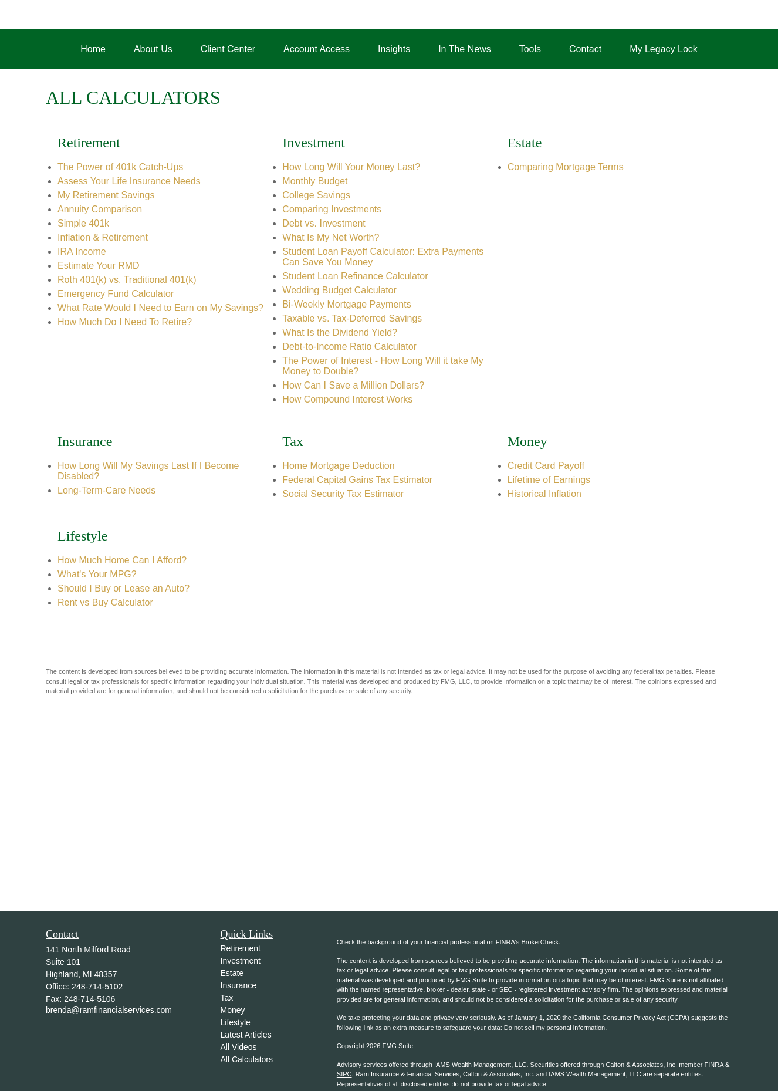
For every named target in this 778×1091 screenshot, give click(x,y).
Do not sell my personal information (554, 1027)
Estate (232, 973)
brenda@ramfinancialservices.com (109, 1010)
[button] (93, 49)
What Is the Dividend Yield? (339, 332)
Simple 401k (83, 223)
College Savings (316, 195)
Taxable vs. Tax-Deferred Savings (352, 318)
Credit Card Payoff (546, 466)
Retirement (241, 948)
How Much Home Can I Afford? (122, 560)
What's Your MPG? (97, 574)
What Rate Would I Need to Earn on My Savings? (160, 308)
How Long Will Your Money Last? (351, 167)
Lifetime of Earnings (549, 480)
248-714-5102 (97, 986)
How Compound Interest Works (347, 399)
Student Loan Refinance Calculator (355, 276)
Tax (227, 997)
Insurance (238, 985)
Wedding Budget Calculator (339, 290)
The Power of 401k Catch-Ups (120, 167)
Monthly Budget (314, 181)
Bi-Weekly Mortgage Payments (346, 304)
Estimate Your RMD (98, 266)
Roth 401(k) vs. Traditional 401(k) (127, 280)
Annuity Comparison (99, 209)
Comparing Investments (331, 209)
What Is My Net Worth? (330, 237)
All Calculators (247, 1059)
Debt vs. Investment (323, 223)
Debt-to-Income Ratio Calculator (349, 347)
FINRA (714, 1064)
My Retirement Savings (105, 195)
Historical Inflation (544, 494)
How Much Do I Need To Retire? (124, 322)
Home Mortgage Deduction (338, 466)
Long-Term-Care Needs (106, 490)
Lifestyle (236, 1022)
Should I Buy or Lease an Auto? (123, 588)
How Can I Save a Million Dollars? (353, 385)
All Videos (239, 1047)
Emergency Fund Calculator (115, 294)
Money (233, 1010)
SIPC (344, 1074)
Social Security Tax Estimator (343, 494)
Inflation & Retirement (102, 237)
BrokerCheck (540, 941)
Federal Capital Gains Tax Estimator (357, 480)
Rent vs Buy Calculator (105, 602)
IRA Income (81, 251)
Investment (241, 960)
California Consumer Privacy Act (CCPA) (631, 1017)
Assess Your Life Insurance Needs (129, 181)
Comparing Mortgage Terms (566, 167)
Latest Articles (246, 1034)
